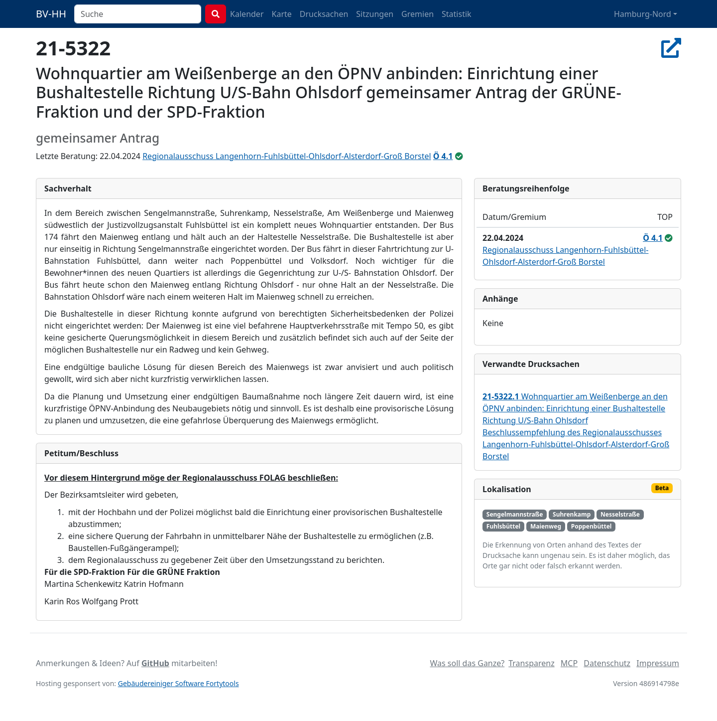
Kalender (246, 13)
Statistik (457, 13)
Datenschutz (607, 663)
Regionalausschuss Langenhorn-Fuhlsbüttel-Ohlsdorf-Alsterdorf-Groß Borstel (286, 156)
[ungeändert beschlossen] (459, 156)
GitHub (155, 663)
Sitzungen (374, 13)
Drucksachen (324, 13)
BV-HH (51, 13)
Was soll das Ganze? (467, 663)
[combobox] (137, 13)
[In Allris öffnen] (671, 47)
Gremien (417, 13)
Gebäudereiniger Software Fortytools (178, 683)
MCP (569, 663)
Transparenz (531, 663)
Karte (282, 13)
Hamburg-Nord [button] (642, 13)
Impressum (657, 663)
